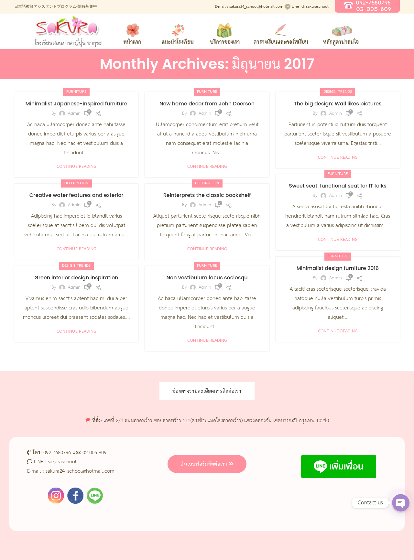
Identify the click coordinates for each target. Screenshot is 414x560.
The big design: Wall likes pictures (337, 103)
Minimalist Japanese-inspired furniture (76, 103)
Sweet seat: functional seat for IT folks (337, 185)
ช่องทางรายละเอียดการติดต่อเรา (207, 391)
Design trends (337, 91)
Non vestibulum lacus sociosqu (206, 277)
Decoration (76, 183)
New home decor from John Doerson (207, 103)
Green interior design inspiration (76, 277)
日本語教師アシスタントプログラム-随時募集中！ (57, 6)
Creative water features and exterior (76, 195)
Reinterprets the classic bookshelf (207, 195)
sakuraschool (62, 462)
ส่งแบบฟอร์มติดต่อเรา (207, 464)
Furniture (76, 91)
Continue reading (76, 167)
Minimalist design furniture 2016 (338, 268)
